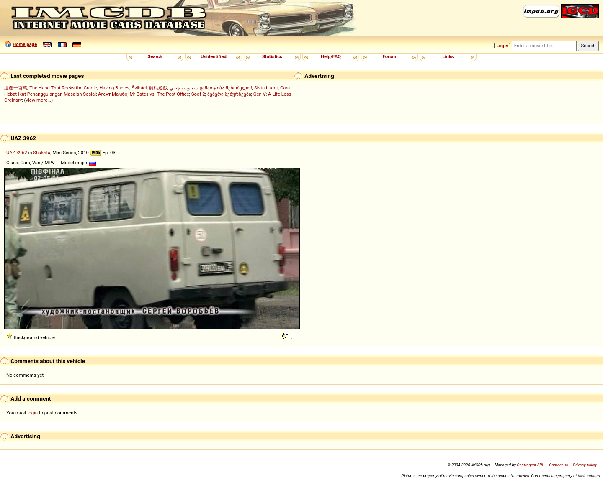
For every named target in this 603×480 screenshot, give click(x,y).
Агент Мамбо (112, 94)
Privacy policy (585, 464)
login (33, 413)
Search (154, 56)
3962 (21, 153)
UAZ (10, 153)
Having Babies (114, 88)
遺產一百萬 (15, 88)
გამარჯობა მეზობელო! (226, 88)
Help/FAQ (331, 56)
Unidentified (214, 56)
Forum (390, 56)
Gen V (259, 94)
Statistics (272, 56)
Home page (25, 44)
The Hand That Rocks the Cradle (63, 88)
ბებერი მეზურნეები (229, 94)
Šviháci (139, 88)
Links (448, 56)
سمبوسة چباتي (184, 88)
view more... (38, 100)
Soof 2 (198, 94)
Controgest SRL (530, 464)
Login (502, 46)
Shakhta (41, 153)
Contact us (558, 464)
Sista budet (266, 88)
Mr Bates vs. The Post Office (159, 94)
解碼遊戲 (158, 88)
